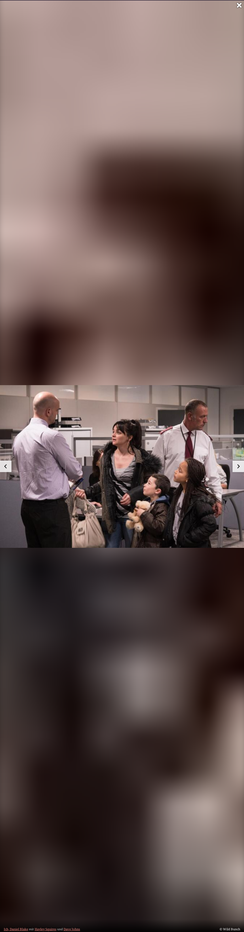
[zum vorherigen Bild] (5, 466)
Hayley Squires (45, 929)
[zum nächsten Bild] (238, 466)
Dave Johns (72, 929)
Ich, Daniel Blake (16, 929)
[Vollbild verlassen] (239, 5)
